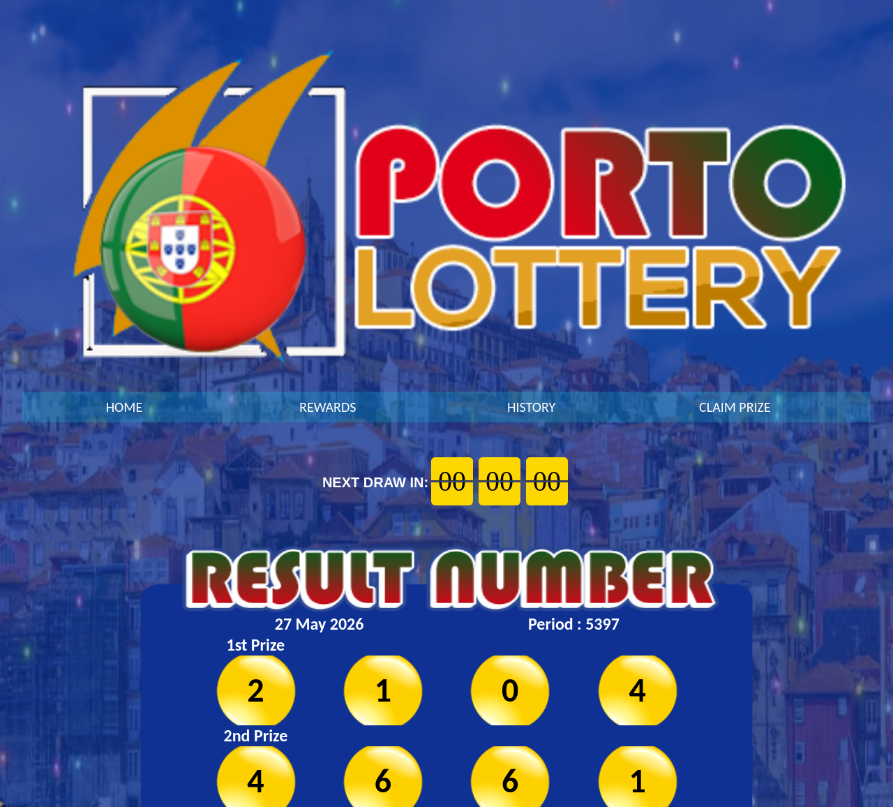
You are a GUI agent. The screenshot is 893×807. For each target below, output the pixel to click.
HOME (124, 407)
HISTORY (531, 407)
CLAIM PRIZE (735, 407)
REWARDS (327, 407)
